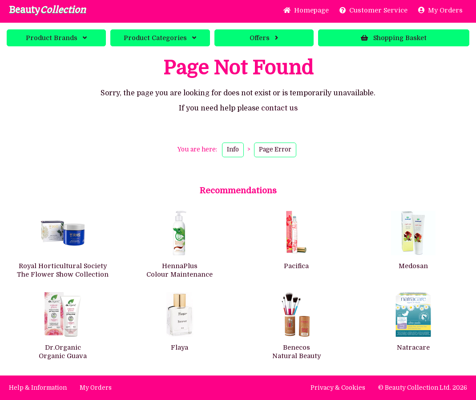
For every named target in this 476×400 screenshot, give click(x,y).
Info (233, 149)
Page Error (275, 149)
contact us (279, 108)
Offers (264, 37)
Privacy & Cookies (338, 387)
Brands (56, 37)
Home (306, 10)
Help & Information (38, 387)
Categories (160, 37)
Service (373, 10)
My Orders (440, 10)
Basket (394, 37)
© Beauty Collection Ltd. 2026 (422, 387)
